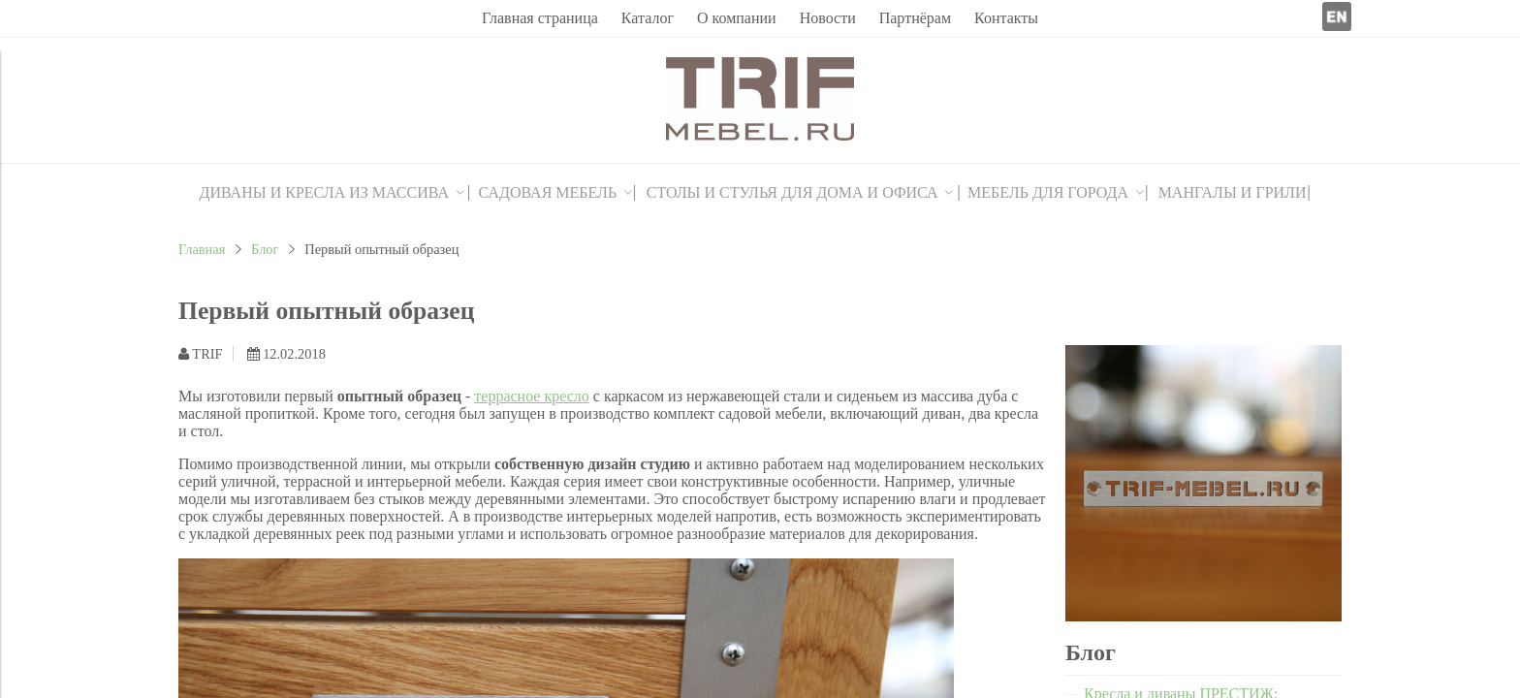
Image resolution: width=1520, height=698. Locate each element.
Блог (264, 249)
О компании (736, 18)
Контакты (1006, 18)
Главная (201, 249)
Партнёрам (915, 18)
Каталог (647, 18)
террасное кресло (531, 396)
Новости (828, 18)
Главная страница (540, 18)
